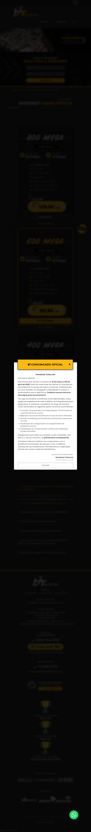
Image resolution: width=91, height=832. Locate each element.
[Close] (70, 364)
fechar (45, 465)
